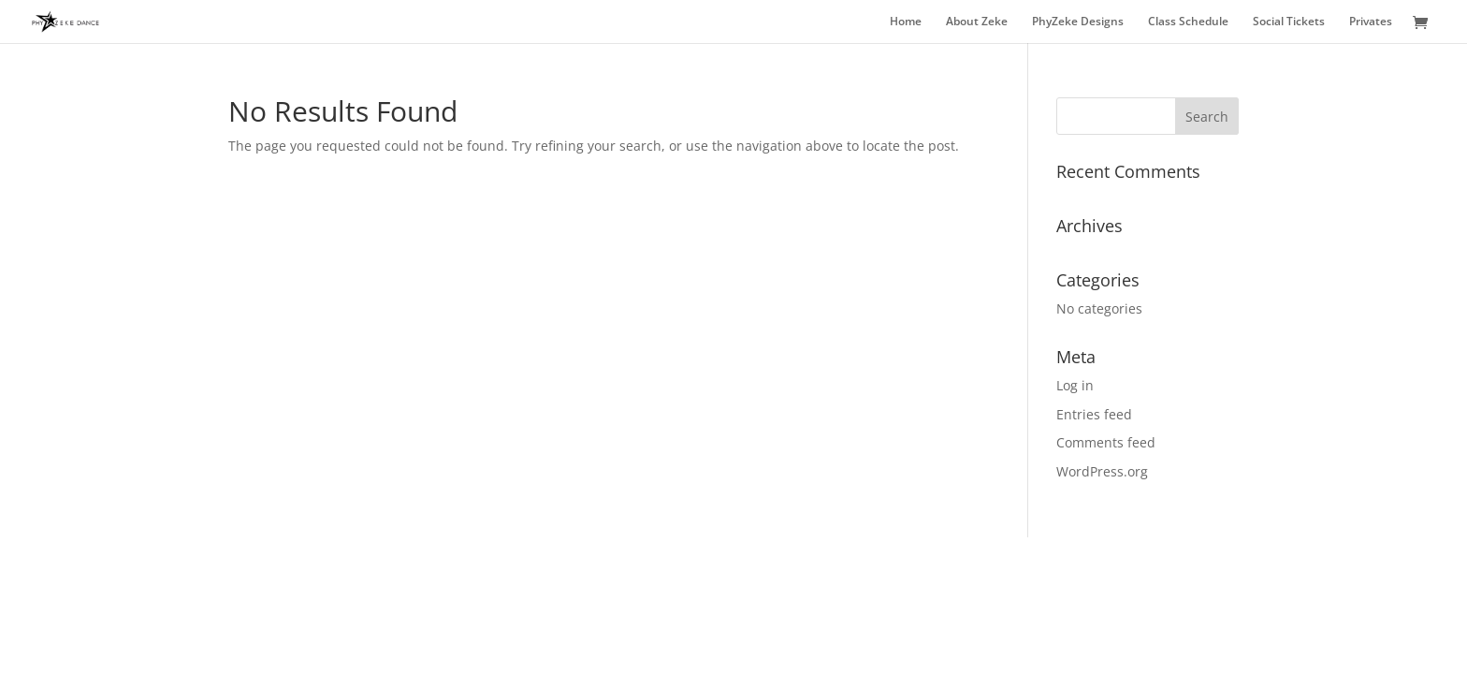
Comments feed (1105, 442)
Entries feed (1094, 414)
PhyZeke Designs (1078, 22)
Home (906, 22)
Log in (1075, 385)
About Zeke (977, 22)
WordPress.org (1102, 471)
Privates (1370, 22)
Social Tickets (1289, 22)
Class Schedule (1188, 22)
